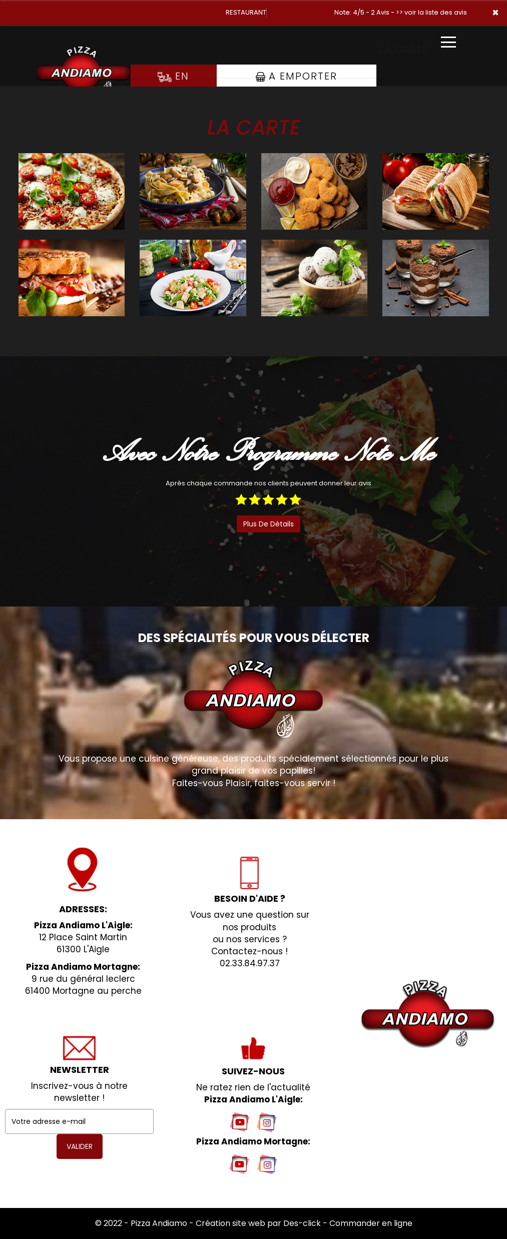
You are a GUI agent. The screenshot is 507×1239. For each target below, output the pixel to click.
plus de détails (268, 524)
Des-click (302, 1223)
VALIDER (80, 1146)
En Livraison (173, 86)
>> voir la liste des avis (431, 12)
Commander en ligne (370, 1223)
